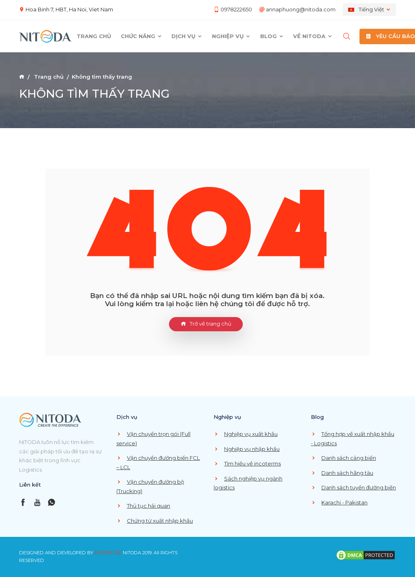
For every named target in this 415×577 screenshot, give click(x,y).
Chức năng (141, 36)
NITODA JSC (108, 553)
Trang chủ (94, 36)
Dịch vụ (186, 36)
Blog (272, 36)
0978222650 (236, 9)
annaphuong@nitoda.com (301, 9)
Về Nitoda (312, 36)
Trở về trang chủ (206, 324)
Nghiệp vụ (231, 36)
